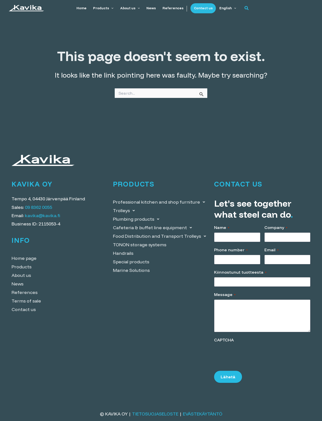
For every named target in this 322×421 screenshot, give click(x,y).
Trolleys (125, 210)
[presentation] (252, 355)
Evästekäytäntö (202, 414)
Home (82, 8)
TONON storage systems (139, 245)
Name (221, 227)
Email (271, 249)
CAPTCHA (224, 339)
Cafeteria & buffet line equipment (154, 227)
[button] (245, 8)
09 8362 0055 (38, 207)
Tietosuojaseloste (155, 414)
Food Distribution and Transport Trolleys (161, 236)
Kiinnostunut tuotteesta (240, 272)
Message (225, 294)
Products (104, 8)
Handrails (123, 253)
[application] (112, 8)
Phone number (231, 249)
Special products (131, 262)
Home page (24, 258)
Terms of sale (26, 301)
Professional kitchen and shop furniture (160, 202)
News (151, 8)
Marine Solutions (131, 270)
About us (130, 8)
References (172, 8)
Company (276, 227)
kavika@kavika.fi (42, 215)
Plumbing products (137, 219)
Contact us (202, 8)
